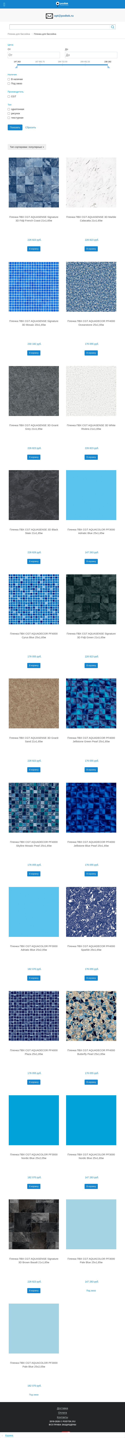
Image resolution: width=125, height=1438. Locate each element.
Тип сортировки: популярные (27, 147)
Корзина (9, 1435)
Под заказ (91, 1290)
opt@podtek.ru (63, 15)
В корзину (34, 249)
